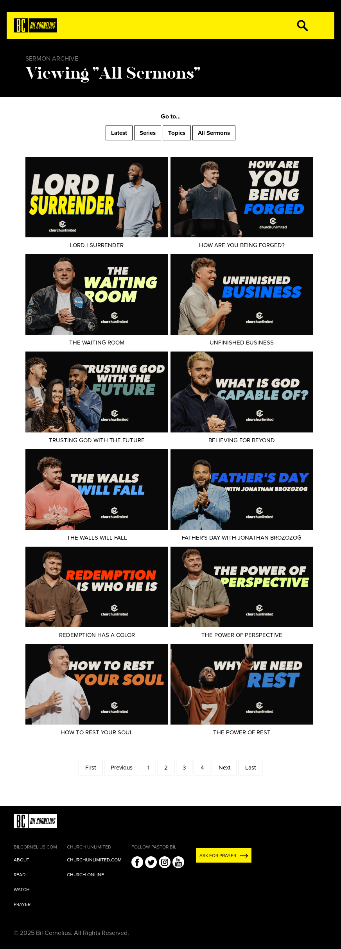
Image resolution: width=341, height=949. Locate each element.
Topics (176, 133)
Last (250, 767)
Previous (122, 767)
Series (148, 133)
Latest (119, 133)
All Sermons (214, 133)
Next (224, 767)
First (90, 767)
